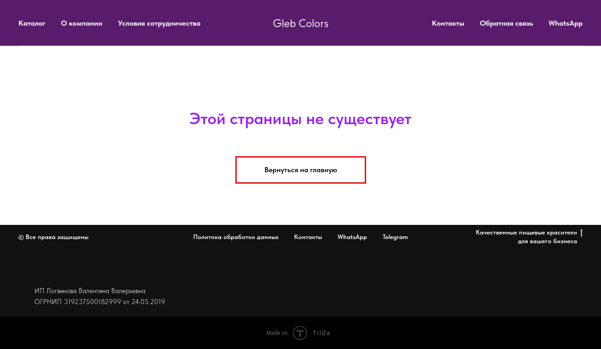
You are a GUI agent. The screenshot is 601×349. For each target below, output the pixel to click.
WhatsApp (566, 23)
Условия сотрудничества (159, 23)
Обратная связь (506, 23)
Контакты (448, 23)
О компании (81, 23)
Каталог (31, 23)
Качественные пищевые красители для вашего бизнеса (529, 237)
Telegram (395, 236)
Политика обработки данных (235, 236)
